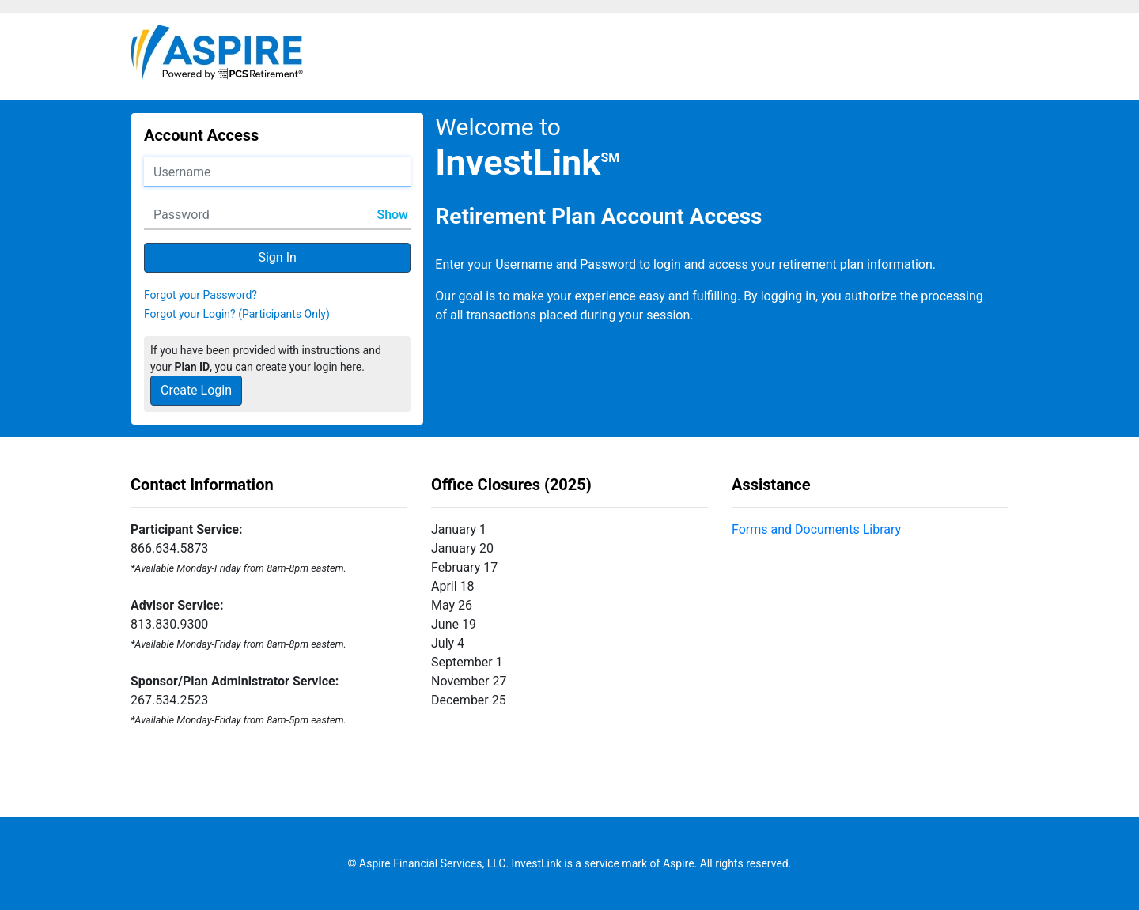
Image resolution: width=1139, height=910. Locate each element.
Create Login (196, 390)
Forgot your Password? (200, 295)
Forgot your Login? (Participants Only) (237, 314)
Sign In (277, 257)
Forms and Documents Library (816, 529)
